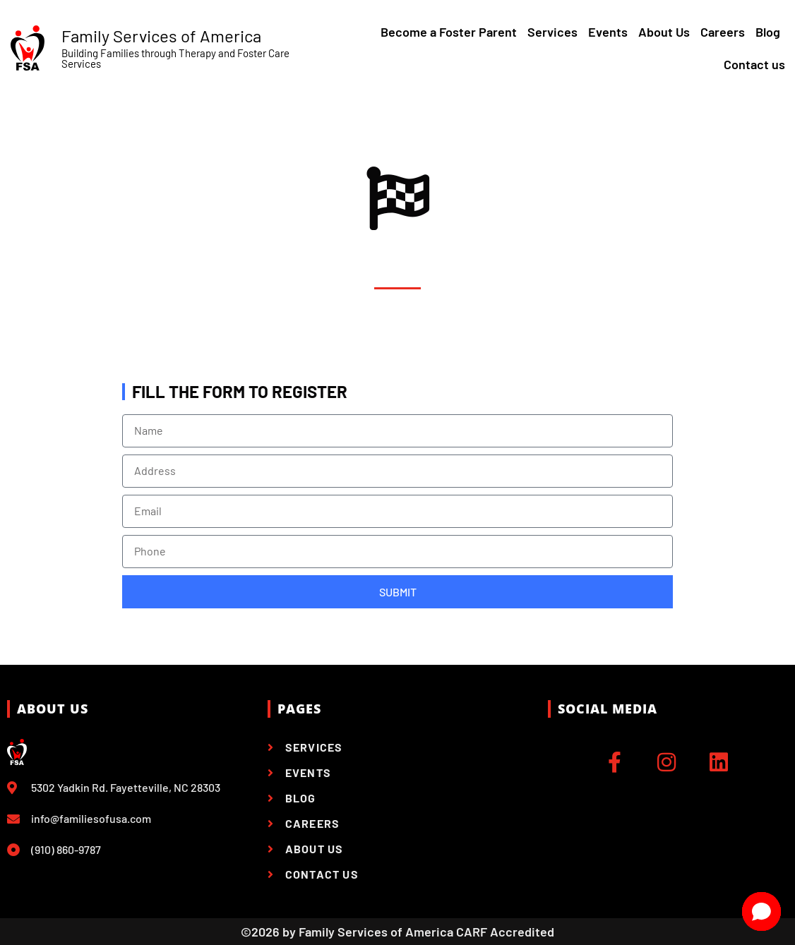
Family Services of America (161, 35)
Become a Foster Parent (449, 32)
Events (608, 32)
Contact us (754, 64)
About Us (664, 32)
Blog (767, 32)
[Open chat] (761, 911)
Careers (722, 32)
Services (552, 32)
